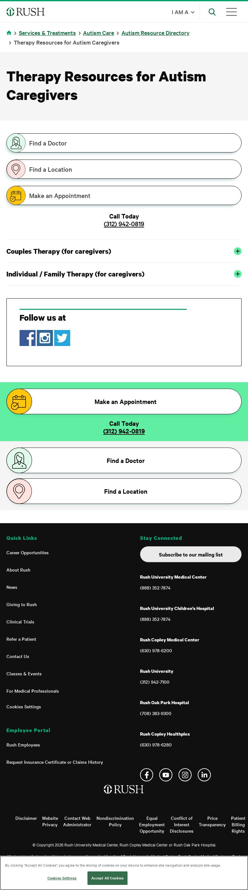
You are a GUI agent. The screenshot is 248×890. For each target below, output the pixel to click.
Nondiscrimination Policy (115, 821)
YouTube (165, 774)
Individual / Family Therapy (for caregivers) (124, 273)
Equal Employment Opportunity (152, 824)
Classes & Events (24, 673)
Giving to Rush (21, 604)
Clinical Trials (20, 621)
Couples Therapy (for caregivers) (124, 251)
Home (10, 36)
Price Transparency (212, 821)
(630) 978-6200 (156, 650)
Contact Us (17, 656)
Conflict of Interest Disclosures (182, 824)
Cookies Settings (23, 706)
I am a (180, 11)
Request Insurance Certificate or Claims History (54, 762)
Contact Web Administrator (77, 821)
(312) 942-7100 (154, 682)
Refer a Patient (21, 639)
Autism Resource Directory (155, 32)
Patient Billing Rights (238, 824)
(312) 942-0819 (124, 223)
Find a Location (50, 169)
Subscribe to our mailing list (191, 554)
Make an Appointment (59, 195)
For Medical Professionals (32, 691)
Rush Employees (23, 744)
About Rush (18, 569)
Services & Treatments (47, 32)
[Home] (124, 796)
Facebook (146, 774)
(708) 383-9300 (155, 713)
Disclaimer (26, 818)
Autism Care (98, 32)
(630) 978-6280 (156, 744)
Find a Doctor (48, 143)
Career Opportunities (27, 552)
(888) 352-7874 (155, 587)
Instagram (185, 774)
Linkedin (204, 774)
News (11, 587)
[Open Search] (212, 12)
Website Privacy (50, 821)
